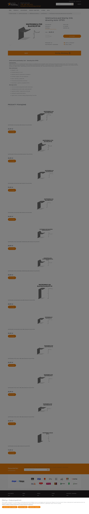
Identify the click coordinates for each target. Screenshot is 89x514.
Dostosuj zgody (22, 507)
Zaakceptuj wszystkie (34, 507)
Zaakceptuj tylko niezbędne (9, 507)
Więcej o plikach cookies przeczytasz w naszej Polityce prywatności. (17, 504)
